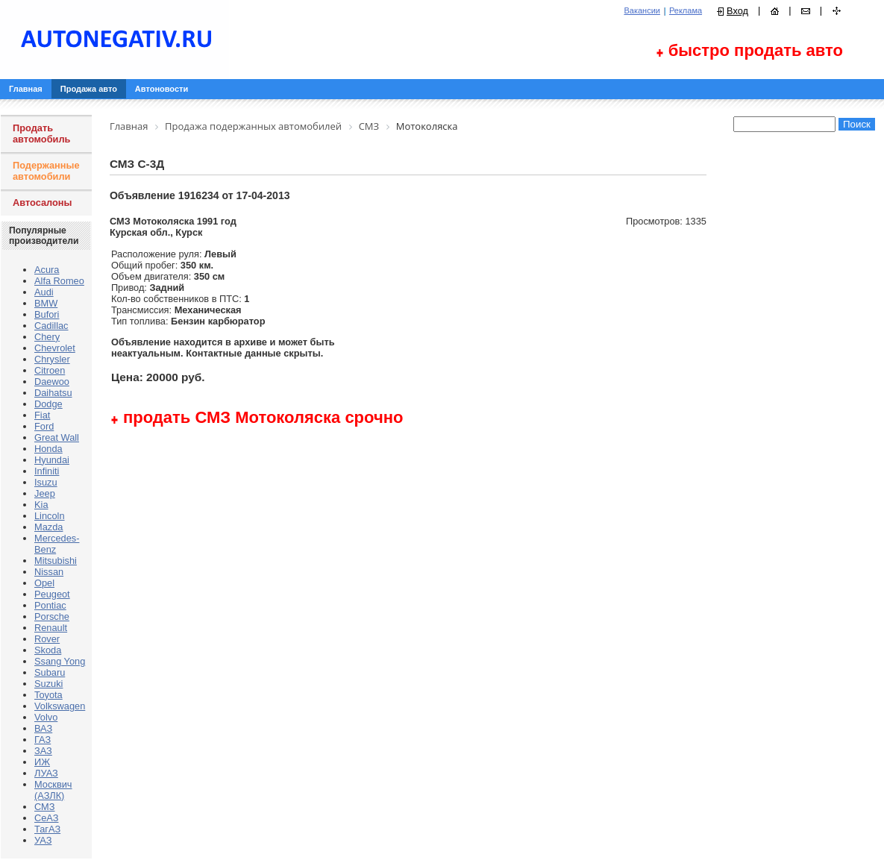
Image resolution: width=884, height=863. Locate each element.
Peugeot (52, 594)
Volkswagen (59, 706)
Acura (46, 269)
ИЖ (42, 762)
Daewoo (51, 381)
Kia (41, 504)
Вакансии (642, 10)
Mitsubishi (55, 560)
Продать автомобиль (41, 133)
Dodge (48, 403)
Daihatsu (53, 392)
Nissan (48, 571)
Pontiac (50, 605)
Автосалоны (42, 202)
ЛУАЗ (46, 773)
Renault (50, 627)
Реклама (685, 10)
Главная (26, 88)
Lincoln (49, 515)
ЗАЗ (43, 750)
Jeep (44, 493)
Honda (48, 448)
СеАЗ (46, 817)
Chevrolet (54, 348)
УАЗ (42, 840)
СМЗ (44, 806)
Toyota (48, 694)
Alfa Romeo (59, 280)
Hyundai (51, 459)
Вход (737, 10)
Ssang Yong (59, 661)
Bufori (46, 314)
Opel (44, 583)
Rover (47, 638)
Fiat (42, 415)
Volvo (45, 717)
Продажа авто (88, 88)
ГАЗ (42, 739)
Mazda (48, 527)
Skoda (47, 650)
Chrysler (52, 359)
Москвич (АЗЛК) (53, 790)
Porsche (51, 616)
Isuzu (45, 482)
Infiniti (46, 471)
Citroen (49, 370)
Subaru (49, 672)
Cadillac (51, 325)
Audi (44, 292)
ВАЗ (43, 728)
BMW (45, 303)
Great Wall (56, 437)
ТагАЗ (47, 829)
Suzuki (48, 683)
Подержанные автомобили (46, 171)
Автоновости (161, 88)
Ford (44, 426)
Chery (47, 336)
